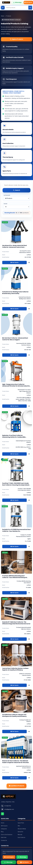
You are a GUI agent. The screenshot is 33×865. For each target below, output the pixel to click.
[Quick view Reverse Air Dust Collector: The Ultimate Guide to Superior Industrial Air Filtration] (29, 778)
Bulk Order (3, 837)
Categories (4, 828)
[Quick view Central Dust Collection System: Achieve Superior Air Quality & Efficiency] (29, 685)
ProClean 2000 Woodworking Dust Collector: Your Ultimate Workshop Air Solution (14, 577)
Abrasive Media (22, 828)
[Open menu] (3, 7)
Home (2, 16)
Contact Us (4, 840)
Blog (2, 831)
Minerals (20, 834)
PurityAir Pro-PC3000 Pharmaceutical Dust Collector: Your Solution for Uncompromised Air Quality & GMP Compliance (16, 532)
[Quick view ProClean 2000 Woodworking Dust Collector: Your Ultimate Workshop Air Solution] (29, 592)
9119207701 (6, 806)
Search (17, 190)
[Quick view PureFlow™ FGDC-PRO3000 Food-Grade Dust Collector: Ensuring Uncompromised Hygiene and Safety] (29, 500)
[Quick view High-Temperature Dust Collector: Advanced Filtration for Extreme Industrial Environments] (29, 406)
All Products (4, 825)
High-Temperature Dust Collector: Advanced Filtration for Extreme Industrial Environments (16, 386)
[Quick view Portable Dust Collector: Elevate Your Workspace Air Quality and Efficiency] (29, 731)
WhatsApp (22, 857)
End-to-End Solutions (6, 834)
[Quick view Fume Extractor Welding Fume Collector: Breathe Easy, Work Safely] (29, 308)
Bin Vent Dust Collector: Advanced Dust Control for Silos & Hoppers (15, 339)
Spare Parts (21, 823)
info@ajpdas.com (7, 809)
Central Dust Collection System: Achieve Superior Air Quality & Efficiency (15, 669)
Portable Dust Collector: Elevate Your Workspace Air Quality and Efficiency (14, 715)
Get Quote (14, 262)
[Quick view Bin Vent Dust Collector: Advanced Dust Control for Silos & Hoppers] (29, 355)
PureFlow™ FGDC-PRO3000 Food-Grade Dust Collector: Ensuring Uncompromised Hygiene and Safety (15, 485)
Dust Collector (21, 837)
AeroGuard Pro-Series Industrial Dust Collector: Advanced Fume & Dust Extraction (14, 247)
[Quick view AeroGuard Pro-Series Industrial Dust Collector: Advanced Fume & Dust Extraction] (29, 262)
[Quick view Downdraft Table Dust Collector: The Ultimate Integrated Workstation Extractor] (29, 639)
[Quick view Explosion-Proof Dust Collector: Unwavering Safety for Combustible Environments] (29, 454)
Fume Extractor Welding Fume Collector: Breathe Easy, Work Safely (15, 292)
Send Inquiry (9, 857)
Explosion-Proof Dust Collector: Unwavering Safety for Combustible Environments (13, 437)
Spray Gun (20, 831)
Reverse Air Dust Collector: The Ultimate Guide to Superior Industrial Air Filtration (15, 761)
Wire (19, 825)
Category (7, 195)
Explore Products (16, 39)
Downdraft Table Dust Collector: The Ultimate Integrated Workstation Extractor (16, 623)
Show (5, 203)
